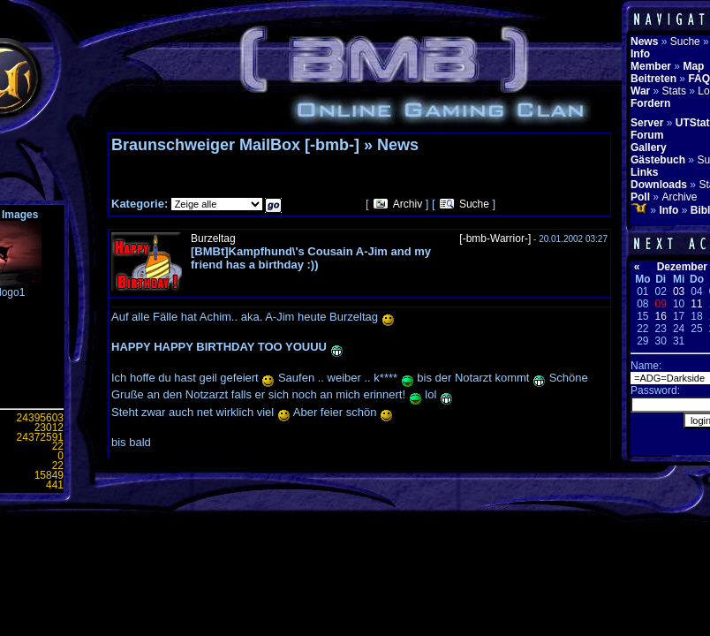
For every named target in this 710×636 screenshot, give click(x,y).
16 (661, 316)
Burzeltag (213, 238)
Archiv (407, 204)
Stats (674, 91)
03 (678, 291)
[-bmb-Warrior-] (495, 238)
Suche (474, 204)
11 (696, 304)
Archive (679, 197)
